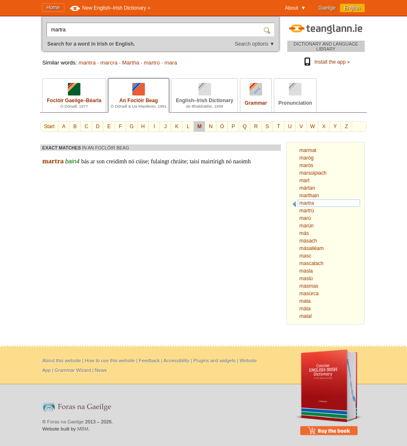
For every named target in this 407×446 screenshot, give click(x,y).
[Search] (268, 29)
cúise (142, 161)
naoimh (242, 161)
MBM (82, 428)
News (101, 370)
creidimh (116, 161)
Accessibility (176, 360)
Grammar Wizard (73, 370)
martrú (152, 62)
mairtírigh (212, 161)
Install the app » (326, 62)
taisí (194, 161)
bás (85, 161)
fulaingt (160, 161)
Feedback (149, 360)
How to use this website (110, 360)
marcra (109, 62)
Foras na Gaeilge (65, 421)
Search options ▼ (255, 44)
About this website (61, 360)
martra (53, 161)
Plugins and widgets (214, 360)
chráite (178, 161)
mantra (86, 62)
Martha (130, 62)
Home (53, 7)
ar (92, 161)
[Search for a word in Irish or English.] (155, 29)
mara (171, 62)
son (100, 161)
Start (49, 126)
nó (131, 161)
